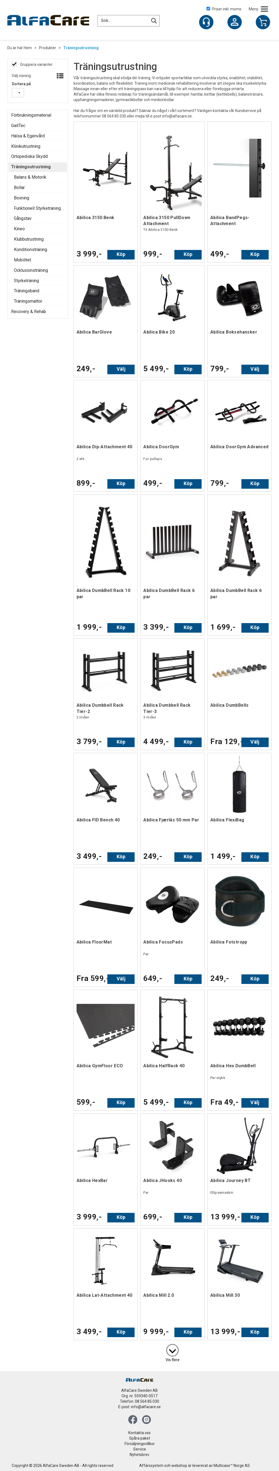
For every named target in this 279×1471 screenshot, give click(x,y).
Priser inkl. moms (224, 9)
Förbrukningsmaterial (31, 115)
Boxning (21, 198)
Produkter (47, 48)
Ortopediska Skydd (29, 156)
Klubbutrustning (29, 239)
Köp (121, 254)
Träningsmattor (28, 301)
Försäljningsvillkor (140, 1443)
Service (139, 1449)
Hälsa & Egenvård (28, 135)
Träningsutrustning (81, 48)
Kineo (19, 228)
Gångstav (23, 218)
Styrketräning (26, 280)
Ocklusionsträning (31, 270)
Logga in (234, 23)
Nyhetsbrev (139, 1454)
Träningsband (26, 290)
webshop (179, 1465)
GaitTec (18, 125)
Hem (28, 48)
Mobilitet (22, 260)
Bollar (19, 187)
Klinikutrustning (25, 146)
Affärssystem (151, 1465)
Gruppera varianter (36, 64)
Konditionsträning (30, 249)
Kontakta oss (139, 1433)
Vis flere (173, 1360)
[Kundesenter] (206, 22)
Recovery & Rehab (28, 311)
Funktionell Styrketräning (37, 208)
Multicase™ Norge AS (232, 1465)
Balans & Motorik (30, 177)
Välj (121, 369)
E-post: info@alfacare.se (139, 1407)
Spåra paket (139, 1438)
